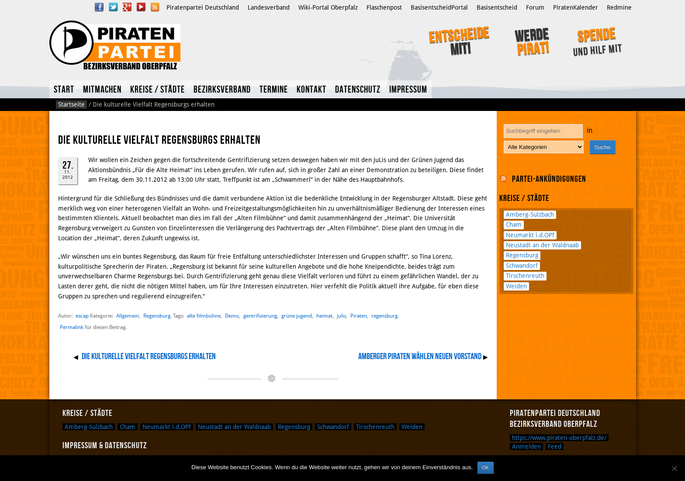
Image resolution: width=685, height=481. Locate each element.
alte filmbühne (204, 315)
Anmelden (526, 446)
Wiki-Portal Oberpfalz (328, 7)
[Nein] (674, 468)
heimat (324, 315)
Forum (535, 7)
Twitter (113, 7)
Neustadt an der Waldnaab (542, 245)
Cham (514, 224)
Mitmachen (102, 89)
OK (485, 467)
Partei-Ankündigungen (549, 179)
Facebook (99, 7)
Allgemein (127, 315)
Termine (273, 89)
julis (341, 315)
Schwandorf (522, 265)
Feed (554, 446)
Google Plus (127, 7)
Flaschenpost (384, 7)
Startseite (71, 104)
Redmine (619, 7)
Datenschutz (358, 89)
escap (82, 315)
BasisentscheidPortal (439, 7)
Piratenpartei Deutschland (202, 7)
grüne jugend (296, 315)
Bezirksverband (222, 89)
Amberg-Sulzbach (530, 214)
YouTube (141, 7)
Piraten (358, 315)
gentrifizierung (260, 315)
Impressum (408, 89)
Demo (232, 315)
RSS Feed (155, 7)
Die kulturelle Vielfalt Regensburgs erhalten (149, 356)
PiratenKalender (575, 7)
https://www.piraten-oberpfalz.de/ (559, 437)
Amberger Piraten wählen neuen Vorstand (419, 356)
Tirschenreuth (525, 275)
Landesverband (269, 7)
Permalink (71, 327)
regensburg (384, 315)
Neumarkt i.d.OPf (530, 235)
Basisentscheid (497, 7)
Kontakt (311, 89)
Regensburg (156, 315)
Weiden (516, 286)
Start (64, 89)
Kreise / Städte (157, 89)
